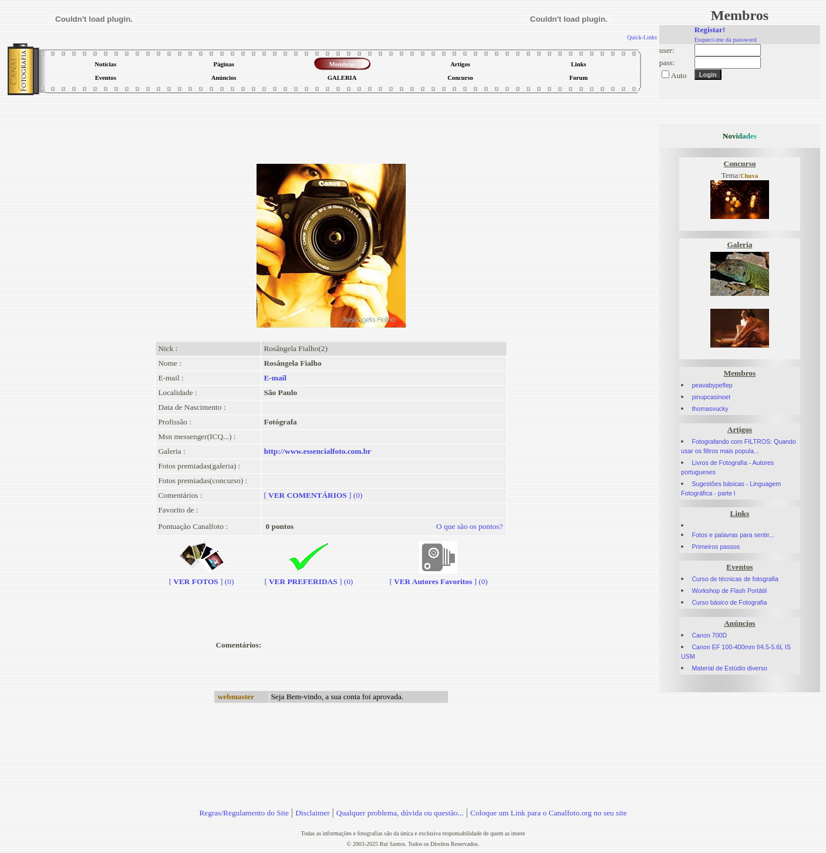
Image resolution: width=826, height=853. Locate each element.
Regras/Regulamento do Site (244, 812)
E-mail (275, 377)
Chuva (749, 176)
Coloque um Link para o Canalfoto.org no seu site (548, 812)
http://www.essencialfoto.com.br (317, 451)
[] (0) (313, 495)
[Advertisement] (331, 125)
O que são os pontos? (469, 526)
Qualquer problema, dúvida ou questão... (400, 812)
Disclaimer (312, 812)
